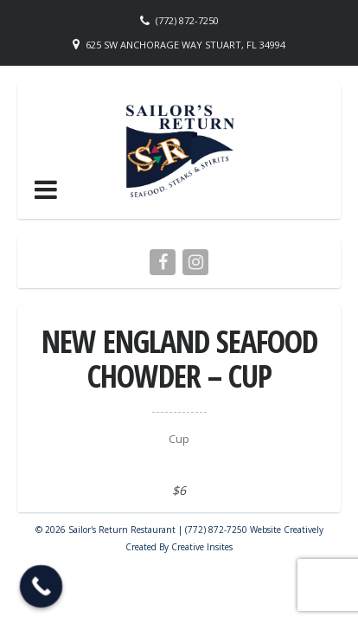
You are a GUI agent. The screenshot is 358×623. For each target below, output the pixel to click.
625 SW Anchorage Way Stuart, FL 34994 (185, 44)
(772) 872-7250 (187, 20)
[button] (46, 189)
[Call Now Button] (41, 586)
